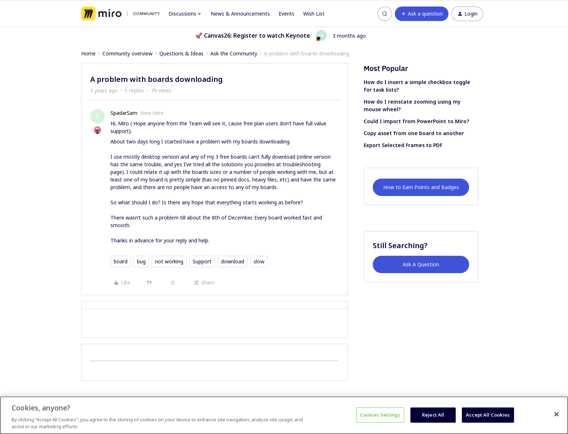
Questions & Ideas (181, 53)
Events (287, 13)
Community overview (128, 53)
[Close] (556, 414)
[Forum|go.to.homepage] (120, 14)
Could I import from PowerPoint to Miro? (416, 121)
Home (88, 53)
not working (169, 261)
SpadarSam (123, 112)
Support (202, 261)
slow (259, 261)
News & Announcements (240, 13)
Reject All (433, 415)
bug (141, 261)
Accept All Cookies (488, 415)
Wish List (314, 13)
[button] (421, 14)
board (121, 261)
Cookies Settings (380, 415)
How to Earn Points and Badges (421, 187)
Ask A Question (421, 264)
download (232, 261)
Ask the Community (233, 53)
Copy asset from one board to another (414, 133)
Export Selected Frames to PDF (403, 145)
